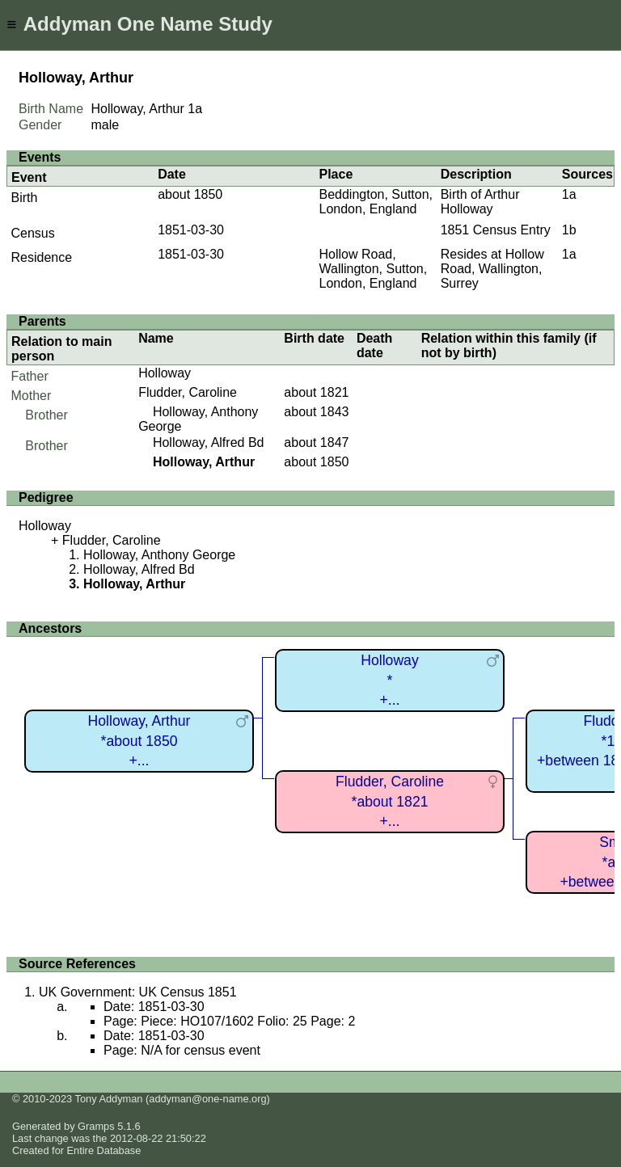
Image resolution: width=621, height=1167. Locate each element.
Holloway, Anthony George (159, 555)
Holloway (164, 373)
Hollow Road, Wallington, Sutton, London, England (373, 268)
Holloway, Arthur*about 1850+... (139, 741)
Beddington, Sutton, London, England (376, 201)
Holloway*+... (389, 680)
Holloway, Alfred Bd (208, 442)
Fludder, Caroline (187, 392)
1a (195, 109)
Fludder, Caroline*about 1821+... (390, 801)
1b (569, 230)
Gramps (96, 1126)
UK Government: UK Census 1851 (138, 992)
